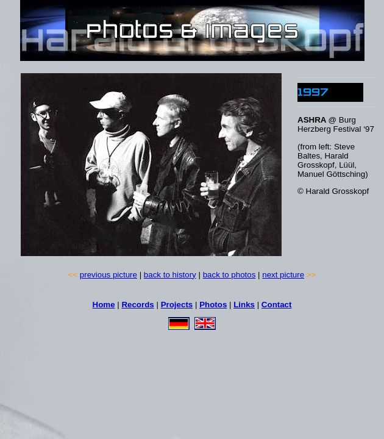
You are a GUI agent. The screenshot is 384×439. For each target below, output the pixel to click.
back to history (170, 274)
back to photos (229, 274)
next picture (283, 274)
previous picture (108, 274)
